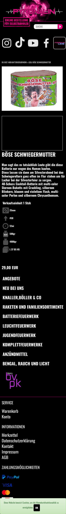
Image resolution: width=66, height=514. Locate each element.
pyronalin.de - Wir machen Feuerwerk (33, 10)
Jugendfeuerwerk (19, 335)
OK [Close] (36, 507)
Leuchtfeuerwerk (19, 326)
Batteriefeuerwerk (19, 62)
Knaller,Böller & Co (22, 297)
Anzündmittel (15, 354)
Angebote (11, 278)
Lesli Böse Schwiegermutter (40, 62)
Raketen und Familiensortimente (33, 307)
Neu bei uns (13, 288)
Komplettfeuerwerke (22, 344)
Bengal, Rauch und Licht (26, 363)
